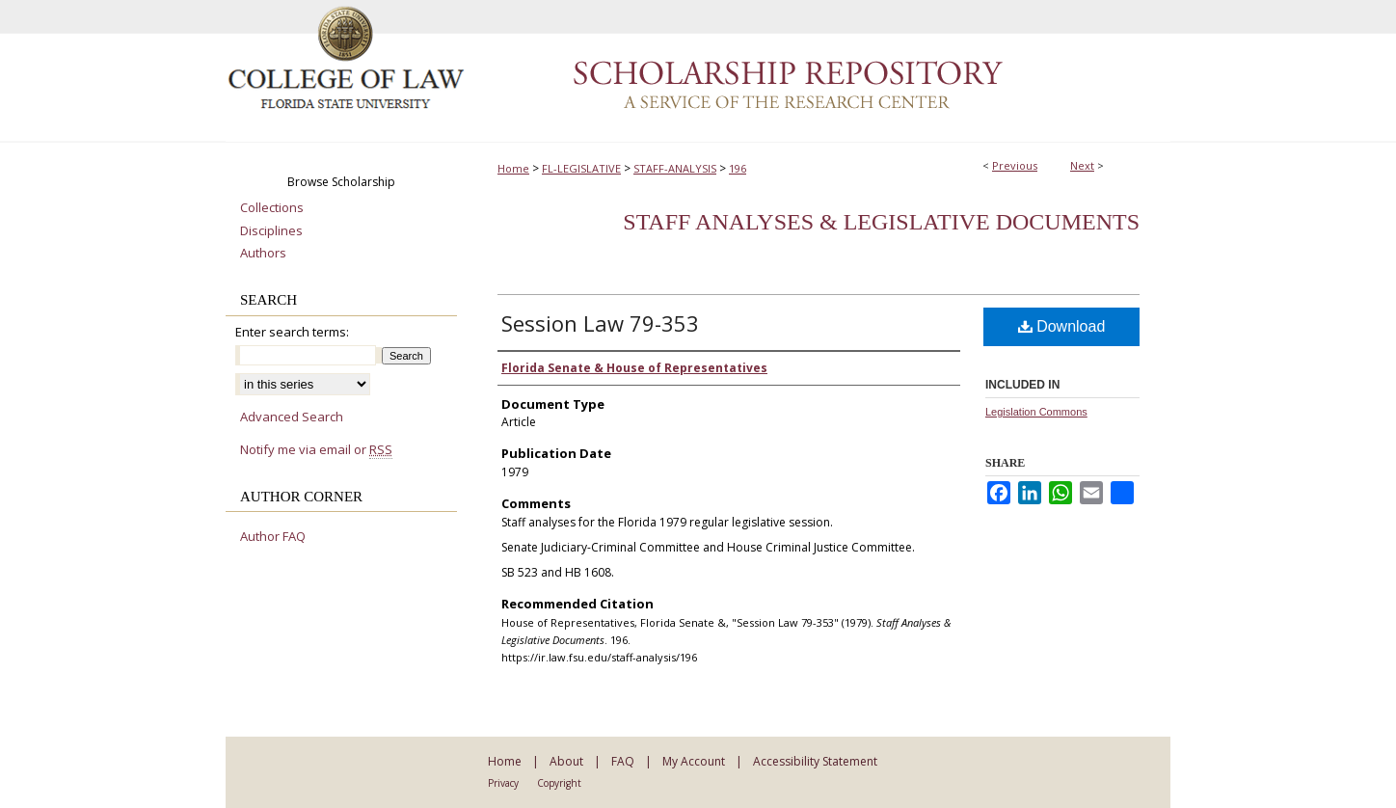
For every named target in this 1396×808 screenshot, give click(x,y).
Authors (263, 253)
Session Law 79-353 (600, 323)
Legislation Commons (1036, 411)
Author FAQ (273, 537)
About (566, 761)
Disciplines (271, 231)
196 (737, 168)
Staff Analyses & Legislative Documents (881, 221)
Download (1062, 326)
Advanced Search (291, 416)
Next (1082, 165)
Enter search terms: (292, 331)
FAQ (622, 761)
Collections (272, 208)
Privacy (503, 783)
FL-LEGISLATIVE (581, 168)
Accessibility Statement (815, 761)
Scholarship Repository (818, 71)
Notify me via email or (316, 450)
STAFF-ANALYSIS (674, 168)
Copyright (559, 783)
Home (513, 168)
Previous (1014, 165)
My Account (693, 761)
